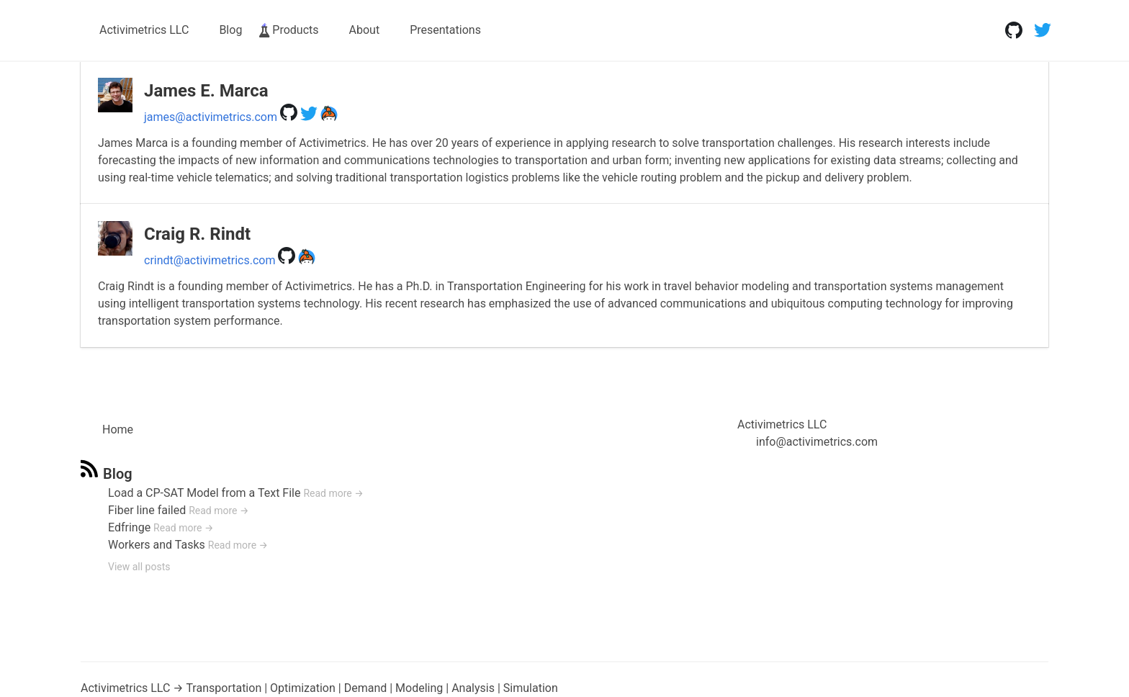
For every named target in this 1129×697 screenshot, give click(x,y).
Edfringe (129, 527)
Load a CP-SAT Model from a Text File (204, 493)
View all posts (139, 566)
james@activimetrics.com (210, 117)
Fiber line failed (147, 510)
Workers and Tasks (156, 545)
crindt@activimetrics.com (209, 260)
